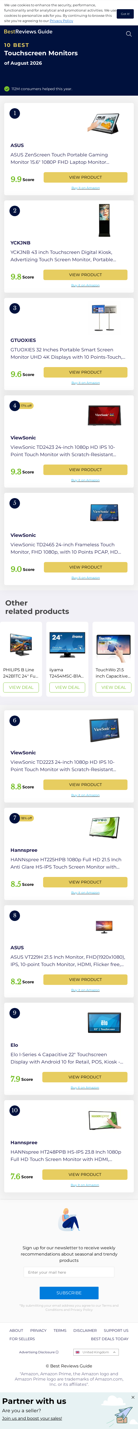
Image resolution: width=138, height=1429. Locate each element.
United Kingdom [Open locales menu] (96, 1352)
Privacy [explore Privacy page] (38, 1330)
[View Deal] (21, 659)
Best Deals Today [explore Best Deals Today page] (110, 1339)
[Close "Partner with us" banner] (133, 1397)
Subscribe (69, 1292)
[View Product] (69, 149)
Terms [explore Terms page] (60, 1330)
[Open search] (129, 34)
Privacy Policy (61, 21)
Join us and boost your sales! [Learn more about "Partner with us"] (32, 1418)
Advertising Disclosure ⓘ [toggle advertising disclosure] (39, 1352)
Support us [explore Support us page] (116, 1330)
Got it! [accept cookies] (125, 14)
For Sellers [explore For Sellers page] (22, 1339)
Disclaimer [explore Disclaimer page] (85, 1330)
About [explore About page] (16, 1330)
